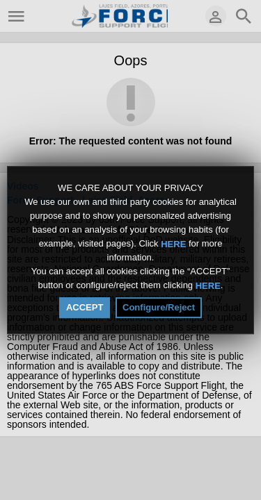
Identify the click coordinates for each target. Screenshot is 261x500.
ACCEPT (84, 307)
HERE (173, 243)
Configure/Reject (158, 307)
